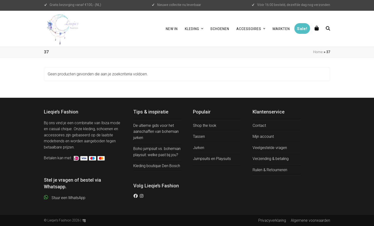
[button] (316, 29)
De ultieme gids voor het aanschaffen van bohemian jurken (156, 131)
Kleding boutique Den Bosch (156, 166)
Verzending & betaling (271, 158)
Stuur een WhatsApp (68, 197)
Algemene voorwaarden (310, 220)
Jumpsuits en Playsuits (212, 158)
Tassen (199, 136)
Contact (259, 125)
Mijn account (263, 136)
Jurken (198, 147)
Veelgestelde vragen (270, 147)
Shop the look (204, 125)
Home (318, 52)
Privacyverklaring (272, 220)
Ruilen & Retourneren (270, 170)
